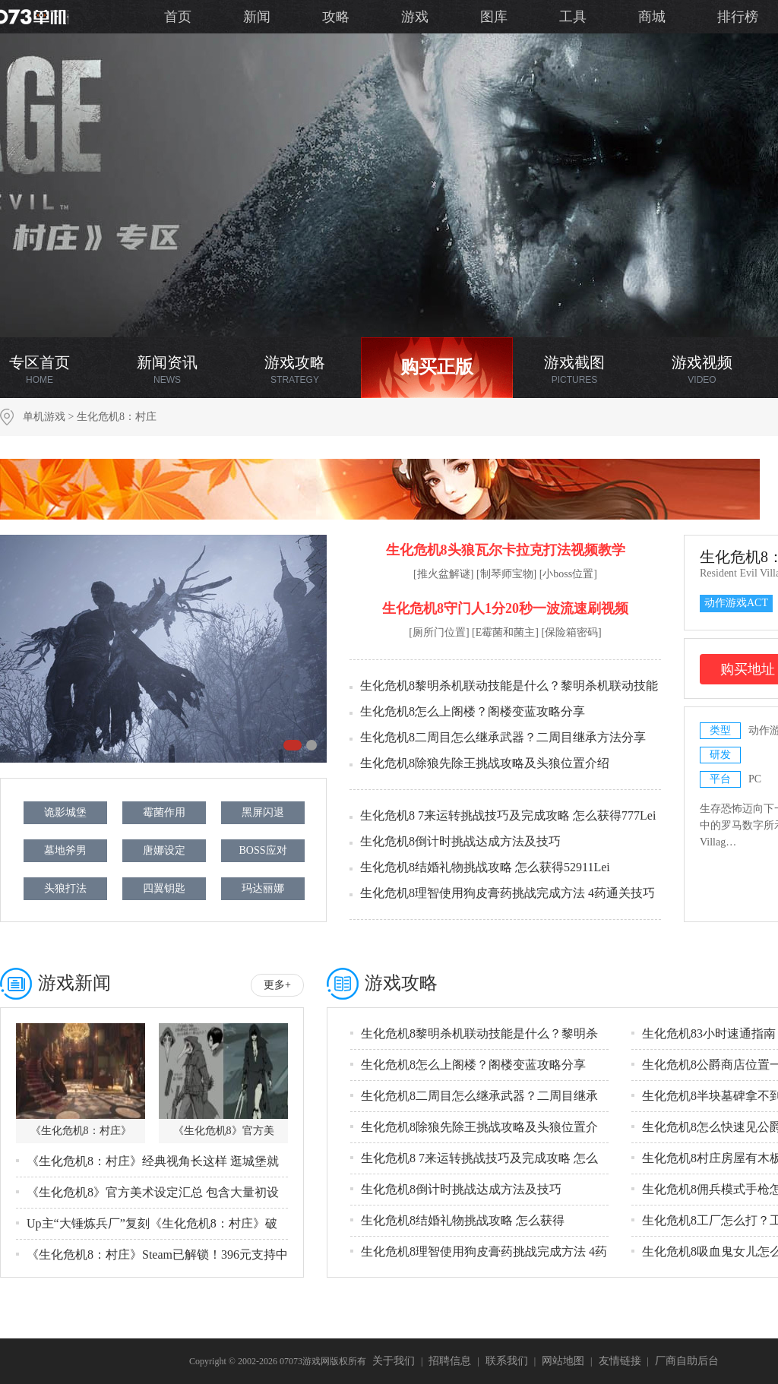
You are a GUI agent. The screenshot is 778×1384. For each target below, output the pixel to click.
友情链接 (620, 1361)
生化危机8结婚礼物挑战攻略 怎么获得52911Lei (485, 867)
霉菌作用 (164, 812)
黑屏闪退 (263, 812)
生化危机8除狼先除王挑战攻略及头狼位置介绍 (484, 763)
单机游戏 (44, 416)
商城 (652, 16)
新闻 (256, 16)
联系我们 (506, 1361)
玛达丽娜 (263, 888)
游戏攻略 (295, 369)
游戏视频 (702, 369)
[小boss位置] (568, 574)
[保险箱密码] (571, 632)
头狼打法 (65, 888)
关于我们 (393, 1361)
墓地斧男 (65, 850)
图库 (494, 16)
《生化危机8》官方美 (223, 1130)
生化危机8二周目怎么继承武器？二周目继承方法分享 (503, 737)
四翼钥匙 (164, 888)
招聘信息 (450, 1361)
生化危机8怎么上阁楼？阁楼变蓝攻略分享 (472, 711)
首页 (177, 16)
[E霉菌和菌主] (505, 632)
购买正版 (436, 367)
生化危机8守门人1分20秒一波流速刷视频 (505, 608)
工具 (573, 16)
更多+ (277, 985)
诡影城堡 (65, 812)
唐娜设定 (164, 850)
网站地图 (563, 1361)
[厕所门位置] (439, 632)
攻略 (335, 16)
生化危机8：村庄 (117, 416)
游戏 (415, 16)
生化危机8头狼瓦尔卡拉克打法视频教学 (505, 550)
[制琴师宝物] (506, 574)
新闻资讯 (167, 369)
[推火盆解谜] (443, 574)
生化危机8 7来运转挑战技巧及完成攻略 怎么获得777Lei (508, 815)
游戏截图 (574, 369)
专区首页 (39, 369)
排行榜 (737, 16)
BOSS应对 (262, 850)
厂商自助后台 (687, 1361)
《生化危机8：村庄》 (80, 1130)
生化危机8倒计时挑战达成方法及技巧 (460, 841)
